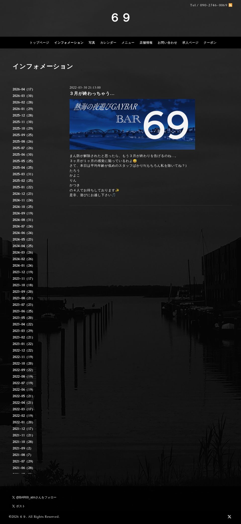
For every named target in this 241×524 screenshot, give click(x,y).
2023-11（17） (24, 279)
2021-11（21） (24, 435)
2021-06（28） (24, 468)
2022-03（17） (24, 409)
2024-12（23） (24, 194)
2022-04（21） (24, 403)
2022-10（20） (24, 364)
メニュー (128, 43)
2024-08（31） (24, 220)
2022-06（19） (24, 390)
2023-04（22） (24, 324)
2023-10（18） (24, 285)
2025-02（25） (24, 181)
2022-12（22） (24, 350)
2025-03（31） (24, 174)
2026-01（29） (24, 109)
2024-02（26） (24, 259)
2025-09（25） (24, 135)
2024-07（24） (24, 226)
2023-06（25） (24, 311)
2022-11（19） (24, 357)
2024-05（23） (24, 240)
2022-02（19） (24, 416)
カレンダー (108, 43)
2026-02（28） (24, 102)
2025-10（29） (24, 129)
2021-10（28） (24, 442)
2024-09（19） (24, 213)
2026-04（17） (24, 89)
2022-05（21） (24, 396)
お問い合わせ (167, 43)
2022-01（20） (24, 422)
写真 (92, 43)
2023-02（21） (24, 337)
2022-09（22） (24, 370)
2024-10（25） (24, 207)
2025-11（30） (24, 122)
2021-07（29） (24, 461)
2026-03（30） (24, 96)
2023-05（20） (24, 318)
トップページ (39, 43)
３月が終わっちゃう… (91, 93)
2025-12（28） (24, 115)
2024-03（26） (24, 253)
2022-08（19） (24, 377)
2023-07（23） (24, 305)
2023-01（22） (24, 344)
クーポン (210, 43)
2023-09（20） (24, 292)
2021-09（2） (23, 448)
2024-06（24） (24, 233)
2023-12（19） (24, 272)
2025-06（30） (24, 155)
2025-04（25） (24, 168)
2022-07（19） (24, 383)
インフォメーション (69, 43)
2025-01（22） (24, 187)
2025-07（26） (24, 148)
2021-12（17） (24, 429)
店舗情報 (146, 43)
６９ (120, 17)
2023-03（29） (24, 331)
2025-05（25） (24, 161)
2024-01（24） (24, 266)
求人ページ (190, 43)
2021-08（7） (23, 455)
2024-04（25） (24, 246)
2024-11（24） (24, 200)
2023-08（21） (24, 298)
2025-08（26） (24, 142)
